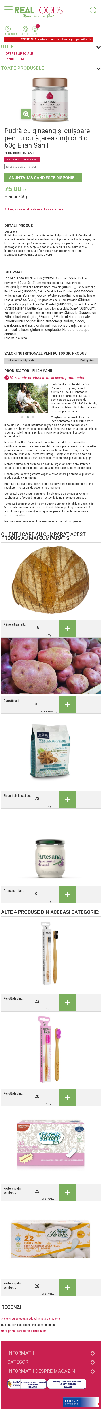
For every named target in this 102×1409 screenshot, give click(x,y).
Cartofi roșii (11, 701)
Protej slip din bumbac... (12, 1190)
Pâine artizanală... (15, 624)
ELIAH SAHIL (42, 371)
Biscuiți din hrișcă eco (18, 796)
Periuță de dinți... (14, 998)
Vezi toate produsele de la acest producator (44, 377)
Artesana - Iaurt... (15, 891)
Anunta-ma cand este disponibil (43, 177)
